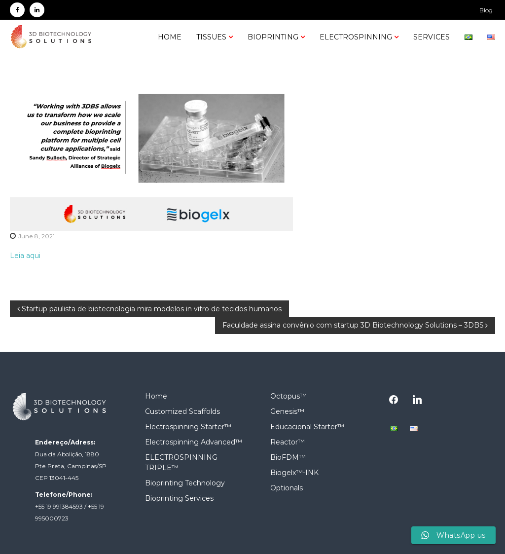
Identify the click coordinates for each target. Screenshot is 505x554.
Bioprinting (273, 37)
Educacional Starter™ (307, 426)
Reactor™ (287, 442)
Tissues (211, 37)
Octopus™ (288, 396)
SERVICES (431, 37)
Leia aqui (25, 255)
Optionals (286, 487)
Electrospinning (356, 37)
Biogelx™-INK (294, 472)
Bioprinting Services (179, 498)
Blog (486, 10)
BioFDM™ (288, 457)
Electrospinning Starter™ (188, 426)
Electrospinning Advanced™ (193, 442)
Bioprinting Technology (185, 483)
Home (169, 37)
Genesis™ (287, 411)
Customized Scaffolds (182, 411)
